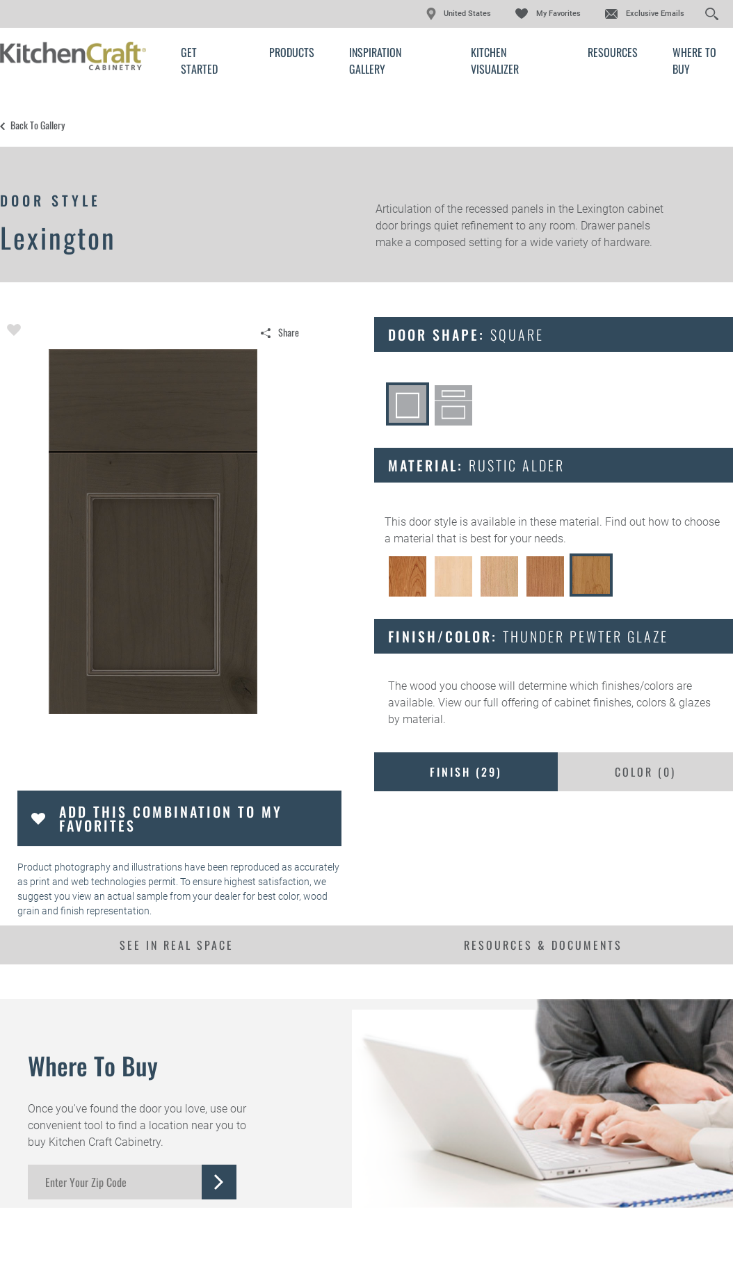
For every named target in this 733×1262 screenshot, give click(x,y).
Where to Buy (694, 60)
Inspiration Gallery (375, 60)
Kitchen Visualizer (495, 60)
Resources (613, 52)
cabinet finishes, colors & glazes (632, 702)
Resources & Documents (543, 945)
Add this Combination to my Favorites (170, 818)
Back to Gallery (37, 125)
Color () (645, 771)
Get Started (199, 60)
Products (291, 52)
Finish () (466, 771)
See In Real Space (177, 945)
